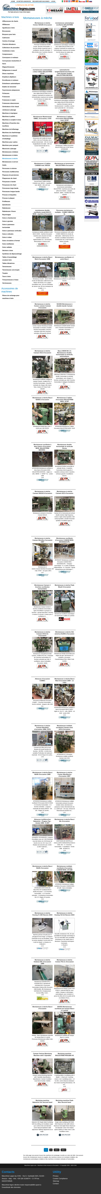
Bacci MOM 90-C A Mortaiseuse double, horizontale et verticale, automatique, (64, 353)
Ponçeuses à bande (9, 181)
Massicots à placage (9, 148)
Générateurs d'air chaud (10, 106)
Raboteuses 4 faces (9, 211)
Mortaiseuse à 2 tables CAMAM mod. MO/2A (42, 164)
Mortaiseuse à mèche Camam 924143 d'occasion (42, 492)
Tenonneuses (6, 266)
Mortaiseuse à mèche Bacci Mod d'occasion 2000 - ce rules (64, 680)
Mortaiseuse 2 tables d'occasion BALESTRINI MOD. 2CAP (64, 399)
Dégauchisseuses (8, 67)
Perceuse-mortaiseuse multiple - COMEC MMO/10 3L (64, 212)
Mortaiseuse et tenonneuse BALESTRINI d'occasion (64, 164)
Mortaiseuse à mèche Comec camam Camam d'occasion (42, 306)
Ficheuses (5, 93)
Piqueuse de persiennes (10, 175)
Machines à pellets (8, 116)
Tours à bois (6, 276)
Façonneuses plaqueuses (11, 90)
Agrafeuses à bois (8, 28)
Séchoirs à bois (7, 250)
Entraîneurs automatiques (11, 83)
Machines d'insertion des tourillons (10, 124)
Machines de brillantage (10, 129)
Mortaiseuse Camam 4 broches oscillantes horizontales (42, 587)
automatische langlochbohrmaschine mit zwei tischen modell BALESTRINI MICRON (64, 72)
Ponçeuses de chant (9, 185)
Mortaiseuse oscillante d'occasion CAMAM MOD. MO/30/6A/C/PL (64, 540)
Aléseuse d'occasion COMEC (42, 679)
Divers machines (8, 73)
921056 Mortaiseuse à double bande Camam (64, 305)
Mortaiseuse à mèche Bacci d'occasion (42, 1007)
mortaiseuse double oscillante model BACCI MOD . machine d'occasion (42, 212)
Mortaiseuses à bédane (10, 152)
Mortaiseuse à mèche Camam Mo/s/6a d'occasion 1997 (42, 540)
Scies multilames (8, 244)
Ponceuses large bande (10, 188)
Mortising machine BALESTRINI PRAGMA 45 (64, 1054)
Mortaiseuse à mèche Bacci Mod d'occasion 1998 (42, 258)
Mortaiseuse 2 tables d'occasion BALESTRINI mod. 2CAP (64, 118)
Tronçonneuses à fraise (10, 280)
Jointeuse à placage (9, 110)
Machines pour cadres (10, 142)
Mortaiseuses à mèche (10, 158)
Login (53, 1)
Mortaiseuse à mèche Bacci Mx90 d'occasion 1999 (42, 773)
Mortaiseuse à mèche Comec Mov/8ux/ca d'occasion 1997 (64, 774)
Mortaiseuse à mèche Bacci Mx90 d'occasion (42, 867)
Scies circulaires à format (11, 240)
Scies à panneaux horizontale (8, 226)
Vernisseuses (6, 283)
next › (56, 1150)
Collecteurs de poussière (10, 47)
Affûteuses (6, 24)
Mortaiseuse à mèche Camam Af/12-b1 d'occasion (42, 633)
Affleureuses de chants (10, 21)
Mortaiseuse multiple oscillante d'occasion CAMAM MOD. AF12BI (64, 868)
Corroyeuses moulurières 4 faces (11, 62)
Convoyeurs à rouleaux (10, 57)
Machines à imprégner (10, 113)
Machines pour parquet (10, 145)
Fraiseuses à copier (9, 100)
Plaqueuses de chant (9, 178)
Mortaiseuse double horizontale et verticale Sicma (64, 446)
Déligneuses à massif (9, 70)
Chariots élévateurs (9, 44)
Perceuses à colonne (9, 168)
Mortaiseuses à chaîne (10, 155)
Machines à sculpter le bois (11, 120)
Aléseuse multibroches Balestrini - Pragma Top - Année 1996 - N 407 (42, 821)
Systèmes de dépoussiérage (12, 254)
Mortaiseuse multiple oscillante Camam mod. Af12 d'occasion (64, 727)
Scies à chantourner (9, 218)
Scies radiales (7, 247)
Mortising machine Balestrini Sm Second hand (42, 1101)
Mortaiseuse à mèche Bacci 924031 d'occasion (42, 398)
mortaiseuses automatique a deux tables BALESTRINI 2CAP (42, 71)
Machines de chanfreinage (11, 132)
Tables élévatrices (8, 263)
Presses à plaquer (8, 198)
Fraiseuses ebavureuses (10, 103)
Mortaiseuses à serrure (10, 162)
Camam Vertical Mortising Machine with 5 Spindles (42, 1054)
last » (63, 1150)
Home (13, 1)
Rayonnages (6, 214)
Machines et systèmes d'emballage (10, 137)
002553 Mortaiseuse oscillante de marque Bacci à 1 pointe (64, 1008)
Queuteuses (6, 204)
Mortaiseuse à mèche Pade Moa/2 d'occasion (64, 586)
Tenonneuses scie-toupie (10, 270)
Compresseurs (7, 54)
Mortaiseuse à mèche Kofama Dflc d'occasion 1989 (42, 961)
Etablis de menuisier (9, 87)
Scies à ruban (7, 237)
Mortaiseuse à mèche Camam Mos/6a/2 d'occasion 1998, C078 (42, 727)
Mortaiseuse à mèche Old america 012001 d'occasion (64, 633)
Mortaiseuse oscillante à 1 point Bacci (64, 258)
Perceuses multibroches (10, 171)
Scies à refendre (7, 234)
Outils (4, 165)
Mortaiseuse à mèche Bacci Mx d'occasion (64, 820)
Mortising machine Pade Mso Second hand (64, 1101)
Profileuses (6, 201)
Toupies (5, 273)
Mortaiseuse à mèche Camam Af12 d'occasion (42, 352)
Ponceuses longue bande (11, 191)
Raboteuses (6, 208)
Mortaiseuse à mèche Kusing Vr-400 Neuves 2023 (42, 914)
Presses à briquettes (9, 195)
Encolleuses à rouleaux (10, 80)
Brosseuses (6, 31)
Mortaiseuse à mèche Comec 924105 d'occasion (42, 24)
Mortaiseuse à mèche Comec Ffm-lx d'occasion (64, 961)
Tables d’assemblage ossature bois (9, 258)
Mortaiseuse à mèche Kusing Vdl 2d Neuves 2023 (64, 914)
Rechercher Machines (40, 1)
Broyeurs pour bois (9, 34)
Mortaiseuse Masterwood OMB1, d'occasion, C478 (42, 117)
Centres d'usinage (8, 41)
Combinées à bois (8, 51)
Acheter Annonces (23, 1)
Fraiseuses (6, 96)
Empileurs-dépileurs (9, 77)
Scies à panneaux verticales (11, 230)
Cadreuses (6, 37)
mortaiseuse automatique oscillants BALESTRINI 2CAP (64, 24)
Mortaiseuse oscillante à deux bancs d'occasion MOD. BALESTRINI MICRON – (42, 447)
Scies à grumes (7, 221)
